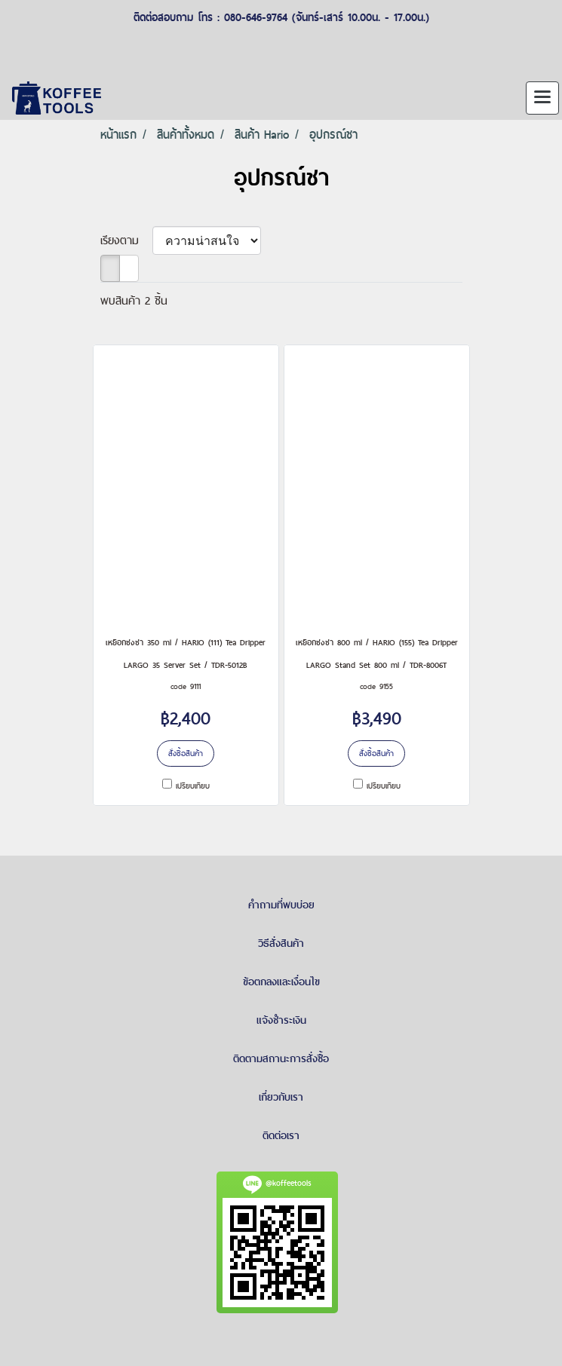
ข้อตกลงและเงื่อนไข (281, 981)
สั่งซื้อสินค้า (185, 753)
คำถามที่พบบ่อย (281, 904)
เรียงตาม (126, 240)
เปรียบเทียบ (193, 785)
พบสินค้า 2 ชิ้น (133, 300)
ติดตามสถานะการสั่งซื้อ (281, 1058)
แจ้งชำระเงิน (281, 1020)
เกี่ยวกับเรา (281, 1097)
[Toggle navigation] (542, 98)
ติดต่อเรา (281, 1135)
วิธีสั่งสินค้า (281, 943)
